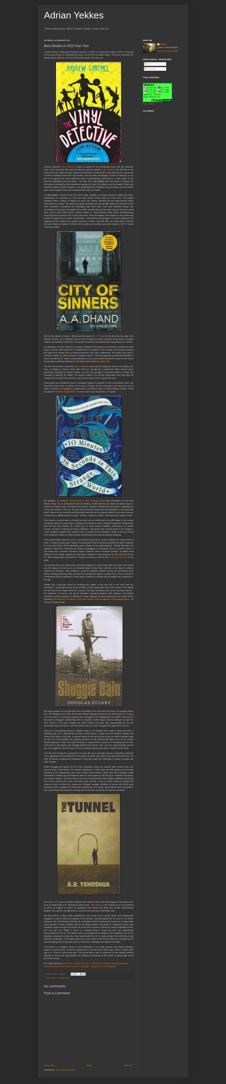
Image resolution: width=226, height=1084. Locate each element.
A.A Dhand (99, 336)
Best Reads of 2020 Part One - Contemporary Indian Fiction (88, 963)
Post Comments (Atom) (65, 1070)
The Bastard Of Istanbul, (65, 599)
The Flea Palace (85, 599)
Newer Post (49, 1065)
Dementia (60, 978)
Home (89, 1065)
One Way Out (102, 361)
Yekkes (163, 44)
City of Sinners (81, 366)
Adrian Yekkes (74, 15)
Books (53, 978)
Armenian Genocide (118, 557)
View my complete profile (167, 51)
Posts (148, 64)
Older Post (128, 1065)
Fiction (67, 978)
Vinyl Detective (68, 167)
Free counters (148, 104)
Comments (150, 69)
